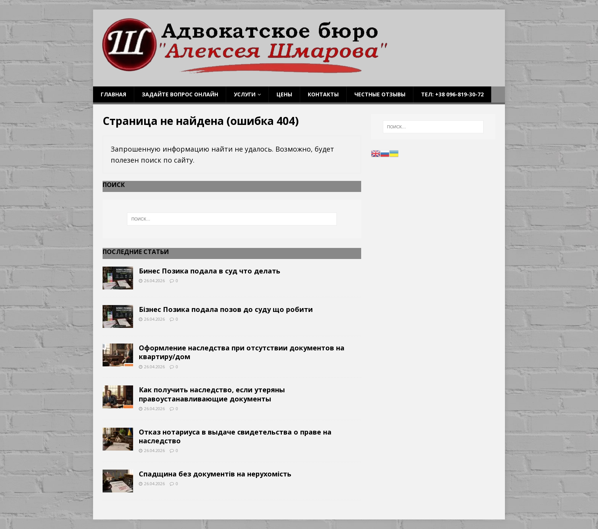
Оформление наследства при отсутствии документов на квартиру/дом (241, 352)
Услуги (245, 94)
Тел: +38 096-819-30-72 (452, 94)
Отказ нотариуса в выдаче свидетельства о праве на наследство (235, 436)
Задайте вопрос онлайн (180, 94)
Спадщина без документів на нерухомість (215, 473)
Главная (113, 94)
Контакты (323, 94)
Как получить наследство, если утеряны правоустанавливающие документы (212, 394)
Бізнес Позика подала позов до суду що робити (226, 309)
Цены (284, 94)
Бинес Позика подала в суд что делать (209, 270)
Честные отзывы (379, 94)
